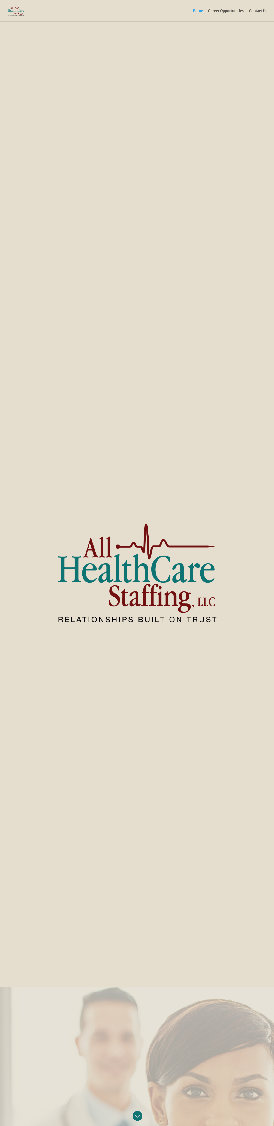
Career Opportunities (226, 11)
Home (198, 11)
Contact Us (258, 11)
